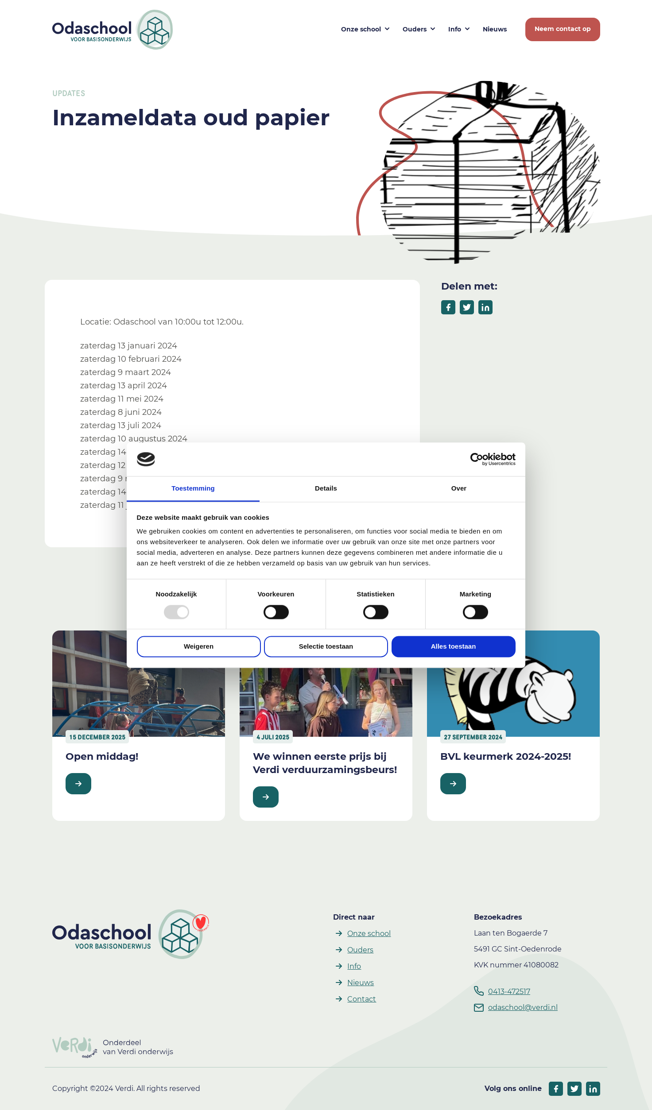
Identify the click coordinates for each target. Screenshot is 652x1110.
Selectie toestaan (326, 646)
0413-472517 (509, 991)
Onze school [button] (361, 29)
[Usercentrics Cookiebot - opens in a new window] (477, 459)
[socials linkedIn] (593, 1088)
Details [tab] (326, 488)
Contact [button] (361, 999)
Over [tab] (459, 488)
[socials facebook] (555, 1088)
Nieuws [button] (495, 29)
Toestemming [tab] (193, 488)
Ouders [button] (415, 29)
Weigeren (198, 646)
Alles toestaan (453, 646)
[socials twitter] (574, 1088)
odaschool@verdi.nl (523, 1007)
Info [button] (454, 29)
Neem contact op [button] (563, 29)
